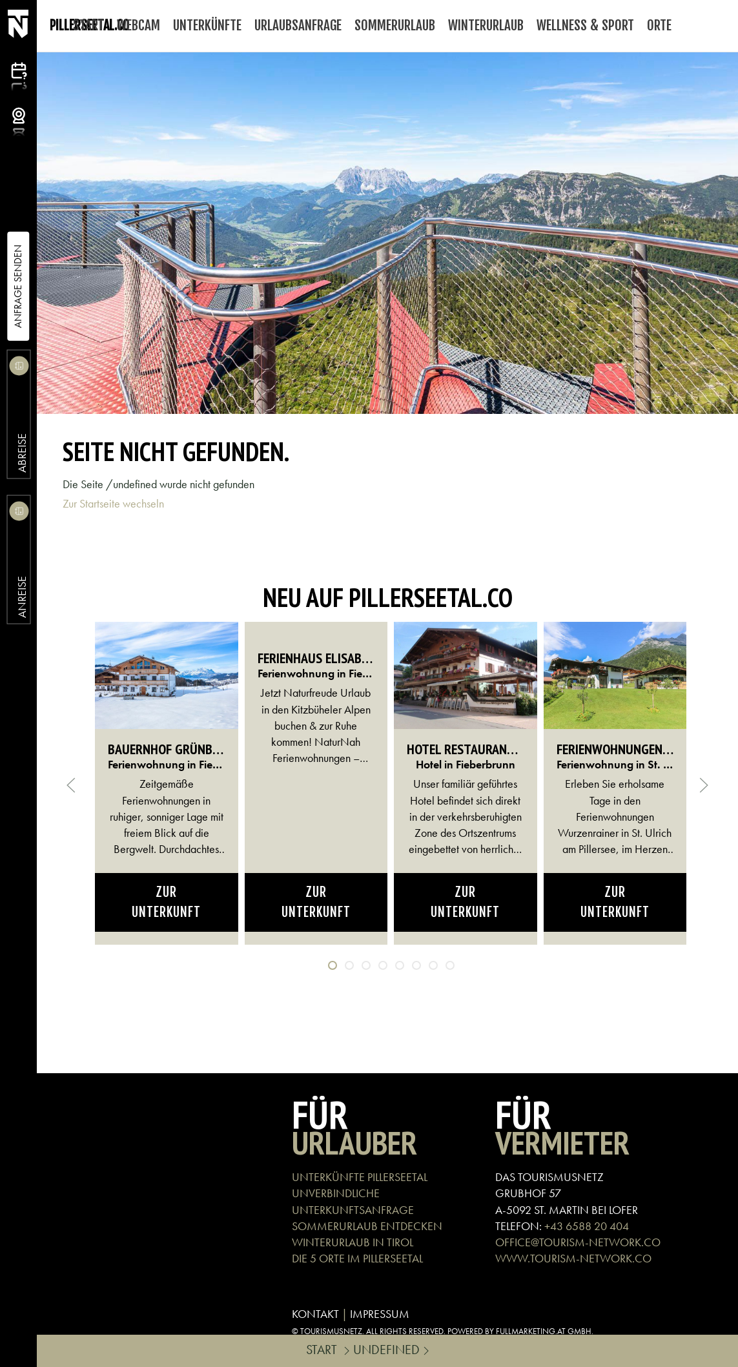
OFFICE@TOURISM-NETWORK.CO (578, 1242)
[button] (71, 785)
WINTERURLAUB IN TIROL (352, 1242)
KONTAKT (315, 1313)
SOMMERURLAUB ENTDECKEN (367, 1225)
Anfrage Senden (18, 286)
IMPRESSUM (379, 1313)
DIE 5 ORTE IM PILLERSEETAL (357, 1258)
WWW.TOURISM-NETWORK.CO (573, 1258)
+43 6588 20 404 (586, 1225)
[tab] (332, 965)
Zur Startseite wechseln (113, 503)
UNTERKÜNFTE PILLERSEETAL (359, 1176)
